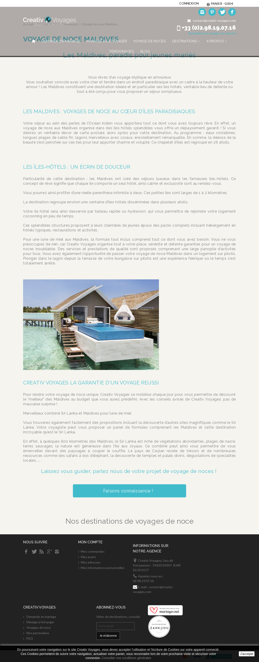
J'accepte (246, 654)
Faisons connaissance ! (129, 491)
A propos (215, 41)
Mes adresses (91, 562)
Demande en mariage (61, 41)
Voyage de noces (149, 41)
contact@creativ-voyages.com (214, 20)
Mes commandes (93, 551)
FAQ (29, 638)
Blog (145, 51)
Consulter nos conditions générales (126, 658)
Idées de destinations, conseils (118, 617)
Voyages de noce (38, 627)
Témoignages (121, 51)
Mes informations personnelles (103, 568)
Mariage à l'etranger (107, 41)
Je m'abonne (108, 635)
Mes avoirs (88, 557)
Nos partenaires (37, 633)
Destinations (184, 41)
